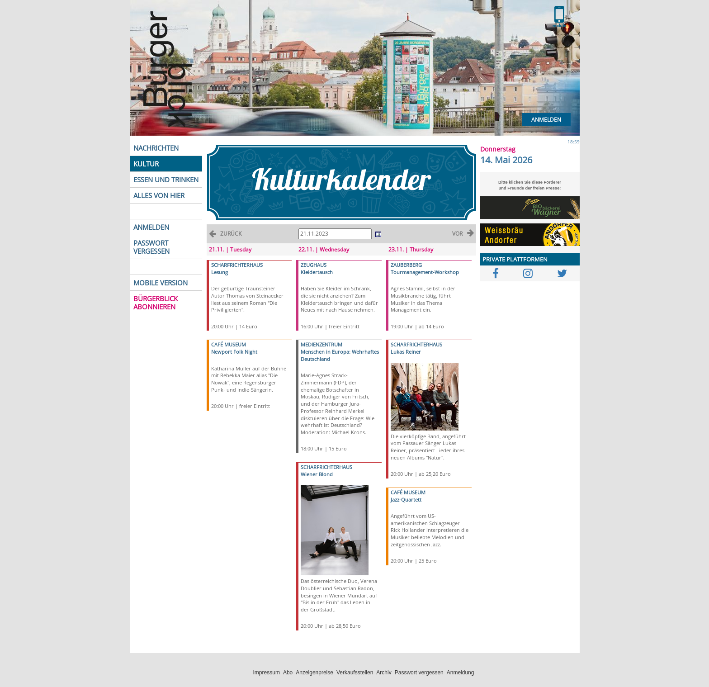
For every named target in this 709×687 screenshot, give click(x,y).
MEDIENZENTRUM (321, 344)
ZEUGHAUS (313, 264)
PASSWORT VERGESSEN (151, 247)
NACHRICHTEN (156, 147)
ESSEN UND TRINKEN (166, 179)
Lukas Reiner (406, 351)
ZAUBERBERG (406, 264)
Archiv (383, 672)
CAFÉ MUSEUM (228, 344)
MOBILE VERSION (160, 282)
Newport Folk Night (234, 351)
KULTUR (146, 163)
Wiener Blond (317, 474)
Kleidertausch (317, 272)
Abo (288, 672)
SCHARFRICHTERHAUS (237, 264)
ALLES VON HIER (158, 195)
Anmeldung (460, 672)
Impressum (266, 672)
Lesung (219, 272)
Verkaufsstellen (354, 672)
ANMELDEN (151, 227)
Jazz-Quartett (406, 499)
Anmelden (546, 119)
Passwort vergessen (419, 672)
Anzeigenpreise (314, 672)
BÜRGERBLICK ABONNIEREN (155, 302)
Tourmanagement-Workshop (425, 272)
